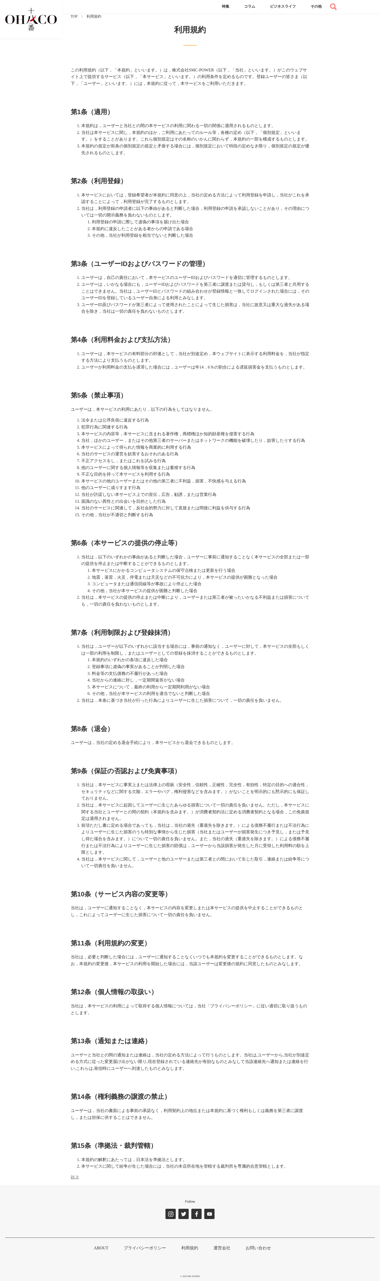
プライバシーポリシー (145, 1248)
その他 (316, 6)
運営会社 (221, 1248)
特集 (225, 6)
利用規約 (189, 1248)
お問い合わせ (258, 1248)
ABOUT (101, 1248)
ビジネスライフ (283, 6)
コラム (249, 6)
